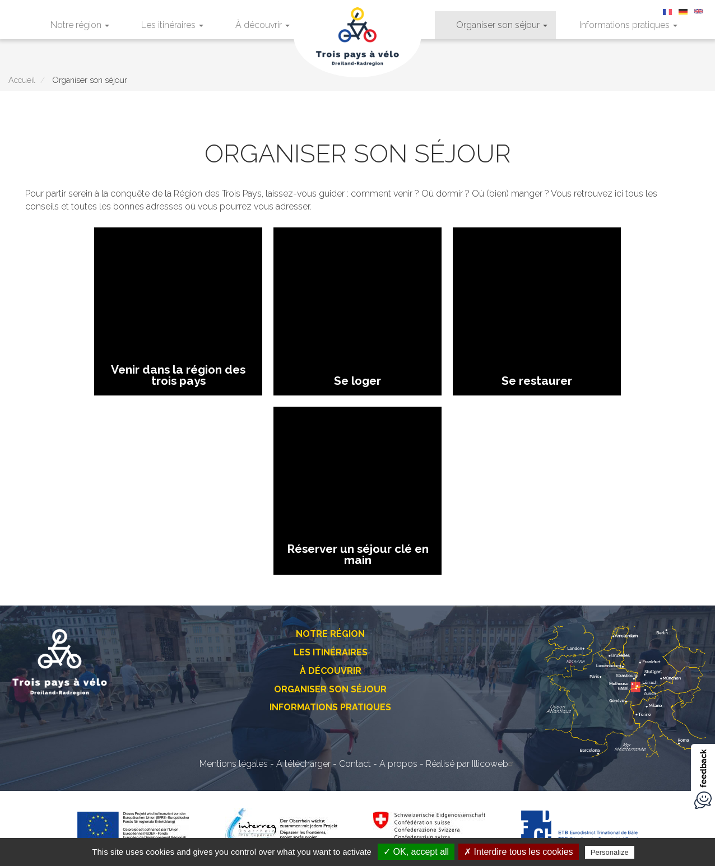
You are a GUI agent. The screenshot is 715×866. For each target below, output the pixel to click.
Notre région (79, 25)
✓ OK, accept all (416, 851)
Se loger (357, 381)
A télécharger (303, 763)
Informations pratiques (628, 25)
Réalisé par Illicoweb (471, 763)
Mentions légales (233, 763)
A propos (398, 763)
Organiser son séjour (501, 25)
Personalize (610, 852)
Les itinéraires (172, 25)
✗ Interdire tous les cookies (518, 851)
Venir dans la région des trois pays (178, 375)
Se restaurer (537, 381)
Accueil (21, 80)
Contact (355, 763)
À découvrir (262, 25)
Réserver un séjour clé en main (358, 554)
